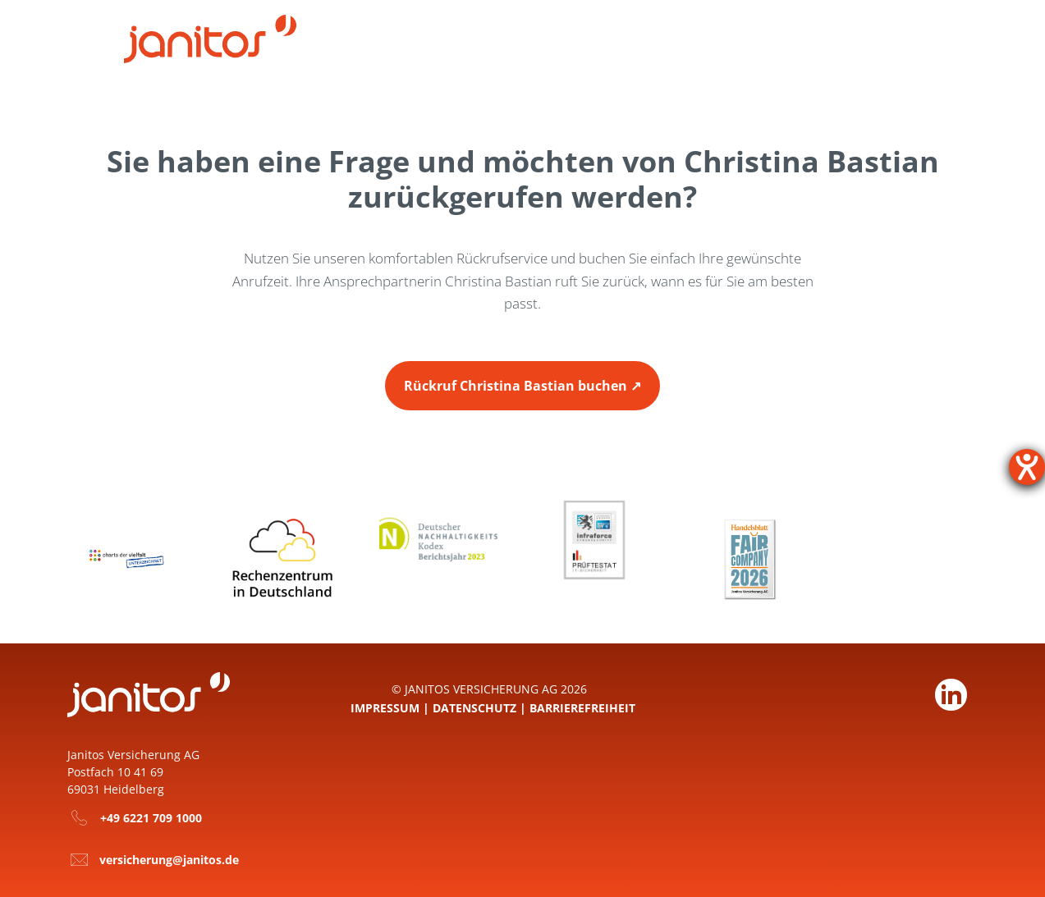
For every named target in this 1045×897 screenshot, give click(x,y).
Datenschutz (474, 706)
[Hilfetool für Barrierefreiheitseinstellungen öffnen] (1027, 467)
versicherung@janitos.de (169, 859)
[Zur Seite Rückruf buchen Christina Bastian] (522, 385)
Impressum (385, 706)
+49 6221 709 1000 (151, 817)
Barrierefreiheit (582, 706)
